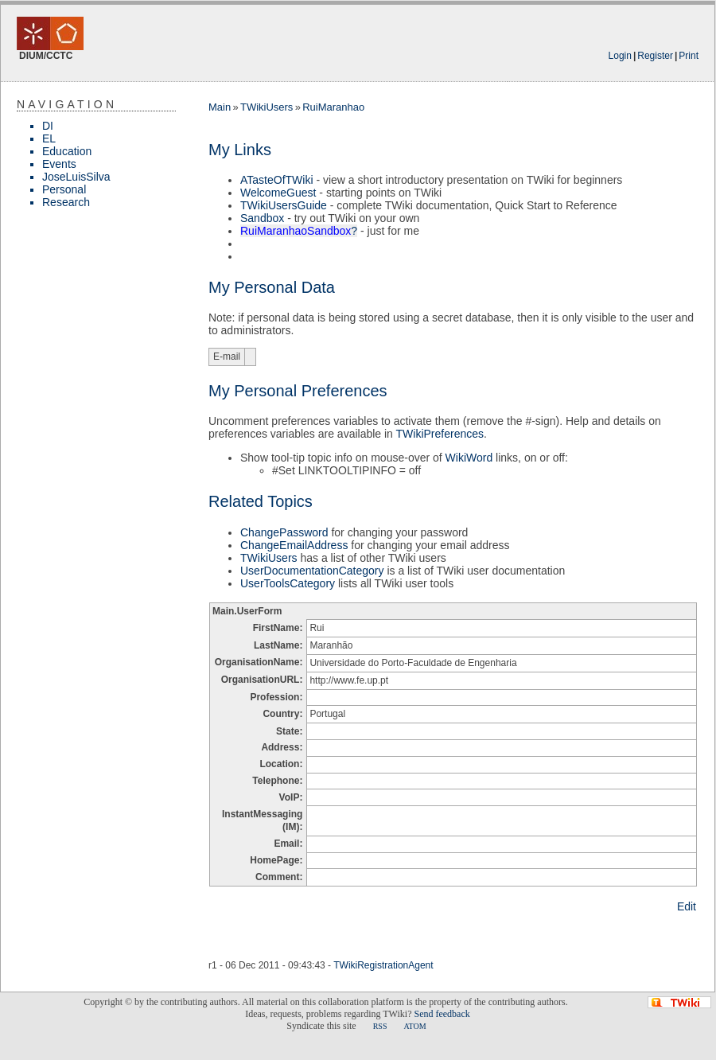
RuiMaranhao (333, 107)
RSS (380, 1026)
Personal (64, 189)
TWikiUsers (266, 107)
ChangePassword (284, 532)
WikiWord (469, 457)
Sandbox (262, 218)
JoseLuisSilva (76, 176)
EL (49, 138)
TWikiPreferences (440, 433)
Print (688, 55)
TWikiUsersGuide (283, 205)
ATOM (414, 1026)
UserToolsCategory (287, 583)
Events (59, 164)
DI (47, 125)
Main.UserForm (247, 611)
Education (66, 151)
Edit (686, 906)
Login (620, 55)
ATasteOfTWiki (276, 179)
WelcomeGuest (278, 192)
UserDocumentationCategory (312, 570)
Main (219, 107)
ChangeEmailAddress (294, 545)
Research (66, 202)
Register (655, 55)
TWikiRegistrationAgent (383, 965)
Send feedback (441, 1013)
